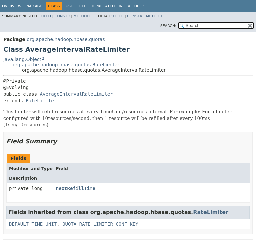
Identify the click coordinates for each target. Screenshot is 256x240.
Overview (12, 6)
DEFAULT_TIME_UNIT (33, 224)
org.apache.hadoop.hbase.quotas (66, 39)
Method (81, 16)
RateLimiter (41, 100)
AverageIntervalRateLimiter (76, 94)
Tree (81, 6)
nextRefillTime (75, 188)
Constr (62, 16)
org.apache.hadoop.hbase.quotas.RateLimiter (66, 64)
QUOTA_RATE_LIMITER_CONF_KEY (100, 224)
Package (34, 6)
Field (46, 16)
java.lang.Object (22, 59)
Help (139, 6)
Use (69, 6)
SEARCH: (168, 26)
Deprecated (102, 6)
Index (124, 6)
